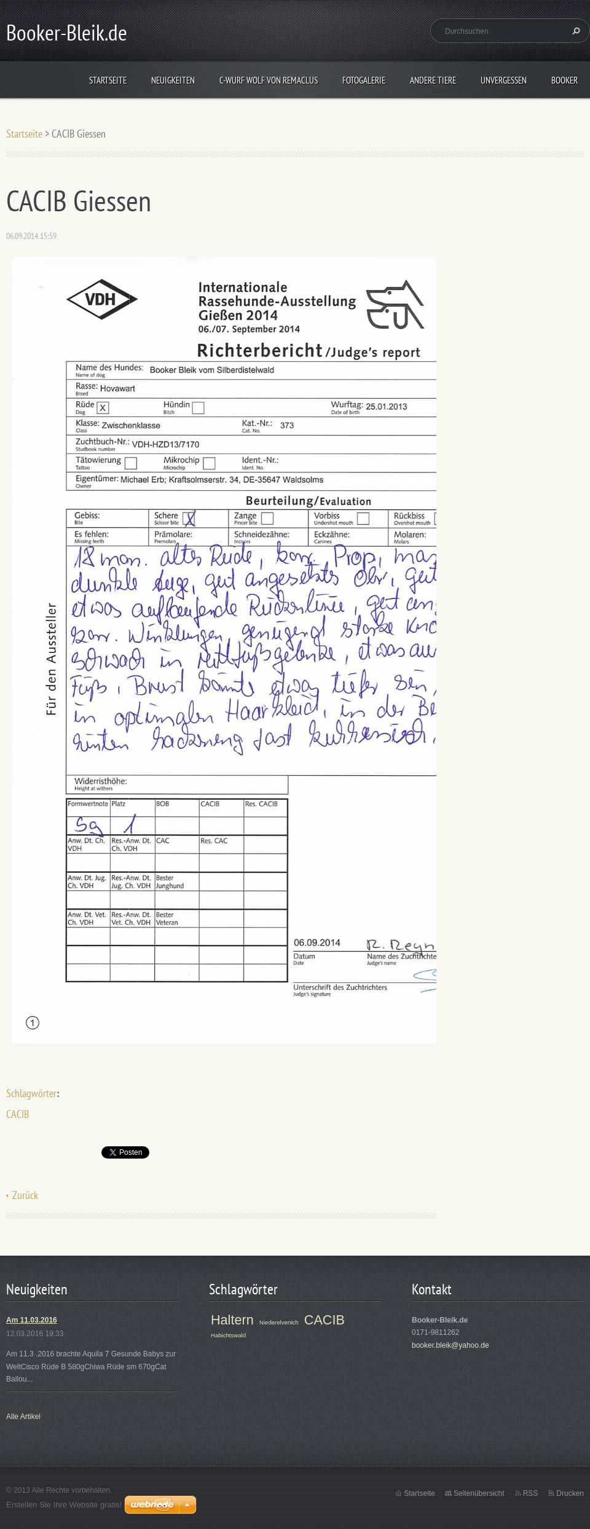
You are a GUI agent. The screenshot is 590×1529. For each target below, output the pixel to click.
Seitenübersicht (479, 1493)
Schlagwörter (31, 1093)
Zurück (25, 1195)
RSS (530, 1493)
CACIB (17, 1114)
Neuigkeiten (173, 80)
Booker (564, 80)
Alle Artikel (23, 1416)
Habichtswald (228, 1335)
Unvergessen (504, 80)
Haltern (232, 1320)
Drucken (570, 1493)
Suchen (574, 31)
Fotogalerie (363, 80)
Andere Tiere (433, 80)
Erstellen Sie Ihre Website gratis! (64, 1504)
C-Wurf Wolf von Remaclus (268, 80)
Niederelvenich (278, 1322)
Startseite (108, 80)
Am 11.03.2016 (31, 1320)
